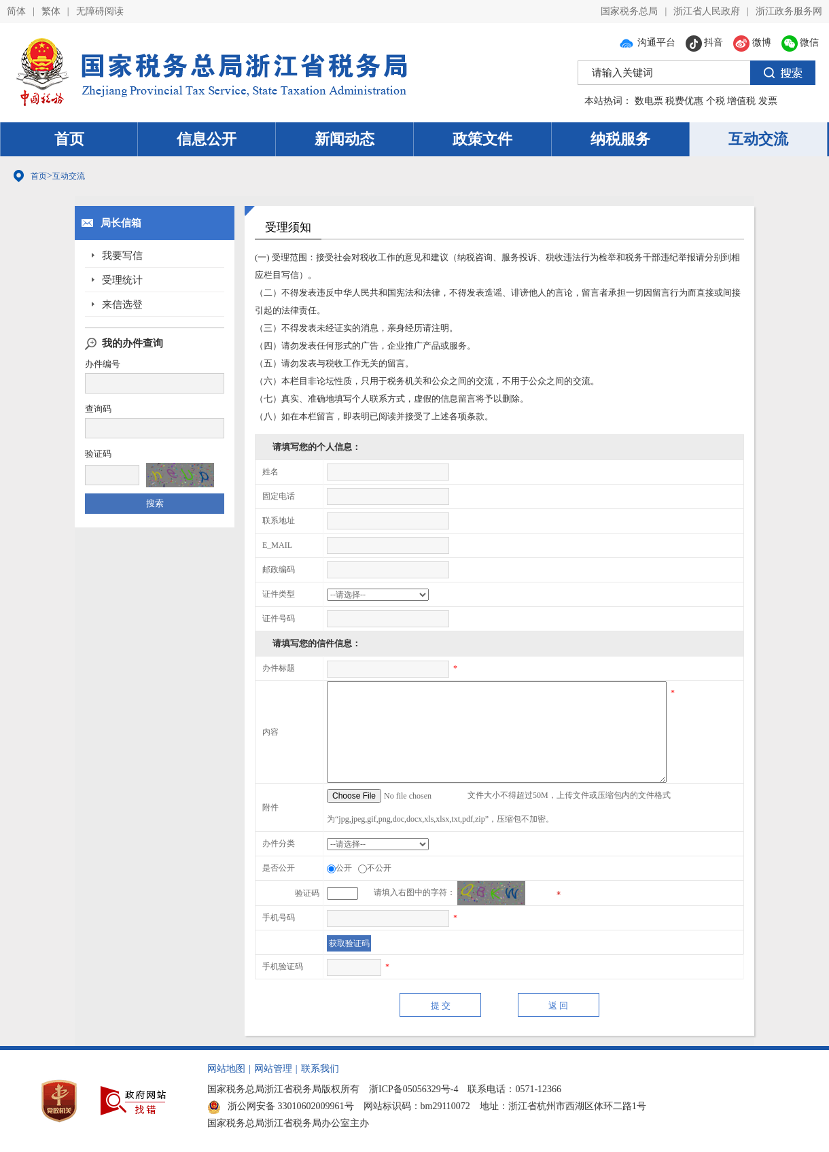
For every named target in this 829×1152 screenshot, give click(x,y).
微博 (752, 42)
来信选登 (122, 304)
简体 (16, 11)
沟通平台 (646, 42)
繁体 (50, 11)
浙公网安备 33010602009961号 (280, 1106)
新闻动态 (344, 138)
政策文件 (482, 138)
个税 (715, 101)
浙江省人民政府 (706, 11)
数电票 (649, 101)
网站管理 (273, 1069)
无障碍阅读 (100, 11)
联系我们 (320, 1069)
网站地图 (226, 1069)
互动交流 (758, 138)
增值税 (741, 101)
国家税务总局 (629, 11)
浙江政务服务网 (789, 11)
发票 (767, 101)
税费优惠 (684, 101)
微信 (800, 42)
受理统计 (122, 280)
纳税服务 (620, 138)
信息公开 (206, 138)
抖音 (705, 42)
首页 (69, 138)
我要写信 (122, 255)
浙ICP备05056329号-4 (413, 1089)
